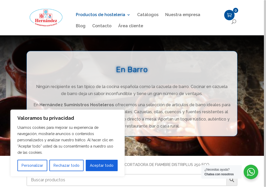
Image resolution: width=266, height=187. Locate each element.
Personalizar (32, 165)
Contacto (101, 26)
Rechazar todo (66, 165)
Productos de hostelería (100, 15)
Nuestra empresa (182, 15)
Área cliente (130, 26)
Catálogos (147, 15)
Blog (80, 26)
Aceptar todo (102, 165)
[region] (133, 93)
